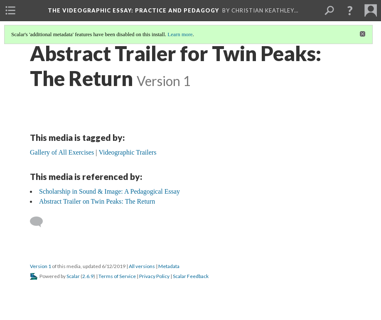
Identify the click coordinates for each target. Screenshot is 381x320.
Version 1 (40, 266)
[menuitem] (10, 10)
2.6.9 (87, 276)
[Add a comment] (40, 222)
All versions (142, 266)
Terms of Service (117, 276)
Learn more (179, 34)
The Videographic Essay (133, 10)
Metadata (168, 266)
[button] (349, 10)
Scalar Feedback (191, 276)
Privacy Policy (154, 276)
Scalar (73, 276)
